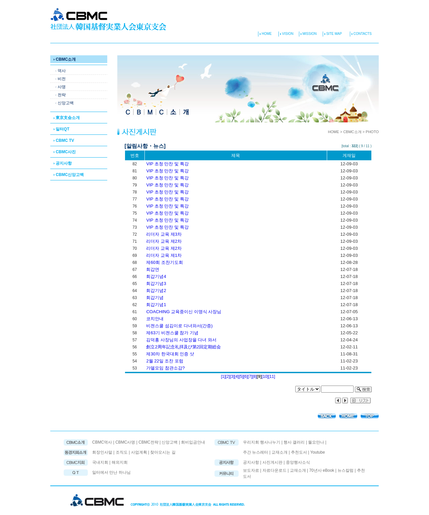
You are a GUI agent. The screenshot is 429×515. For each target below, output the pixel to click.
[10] (265, 376)
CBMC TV (64, 140)
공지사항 (63, 163)
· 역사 (60, 70)
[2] (228, 376)
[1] (223, 376)
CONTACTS (361, 34)
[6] (245, 376)
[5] (241, 376)
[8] (254, 376)
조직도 (122, 452)
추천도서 (299, 452)
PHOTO (372, 132)
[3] (232, 376)
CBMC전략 (148, 442)
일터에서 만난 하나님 (111, 472)
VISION (287, 34)
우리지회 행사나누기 (261, 442)
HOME (265, 34)
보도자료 (251, 470)
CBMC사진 (65, 152)
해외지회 (120, 462)
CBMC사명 (125, 442)
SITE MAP (332, 34)
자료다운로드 (274, 470)
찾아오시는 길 (162, 452)
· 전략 (60, 95)
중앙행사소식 (298, 462)
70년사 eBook (321, 470)
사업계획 (139, 452)
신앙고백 (170, 442)
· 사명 (60, 86)
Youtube (317, 452)
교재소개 (279, 452)
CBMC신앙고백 (69, 174)
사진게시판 (273, 462)
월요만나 (316, 442)
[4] (236, 376)
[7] (250, 376)
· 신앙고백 (64, 103)
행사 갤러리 (294, 442)
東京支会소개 (67, 117)
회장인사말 (102, 452)
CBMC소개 (65, 59)
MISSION (309, 34)
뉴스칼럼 (346, 470)
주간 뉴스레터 (255, 452)
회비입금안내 (193, 442)
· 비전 (60, 78)
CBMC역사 (102, 442)
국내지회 (100, 462)
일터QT (61, 129)
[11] (271, 376)
